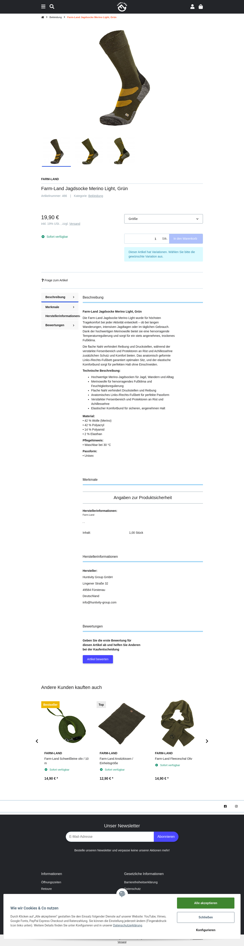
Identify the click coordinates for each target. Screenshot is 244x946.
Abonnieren (166, 836)
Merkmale (60, 307)
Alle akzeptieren (205, 903)
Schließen (205, 917)
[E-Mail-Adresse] (110, 837)
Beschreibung (60, 297)
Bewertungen (60, 325)
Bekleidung (95, 196)
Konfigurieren (205, 930)
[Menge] (142, 238)
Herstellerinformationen (62, 316)
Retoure (46, 889)
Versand (74, 223)
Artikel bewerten (97, 659)
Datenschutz (132, 889)
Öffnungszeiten (51, 882)
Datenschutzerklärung (127, 925)
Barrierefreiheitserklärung (141, 882)
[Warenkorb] (201, 6)
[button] (192, 6)
